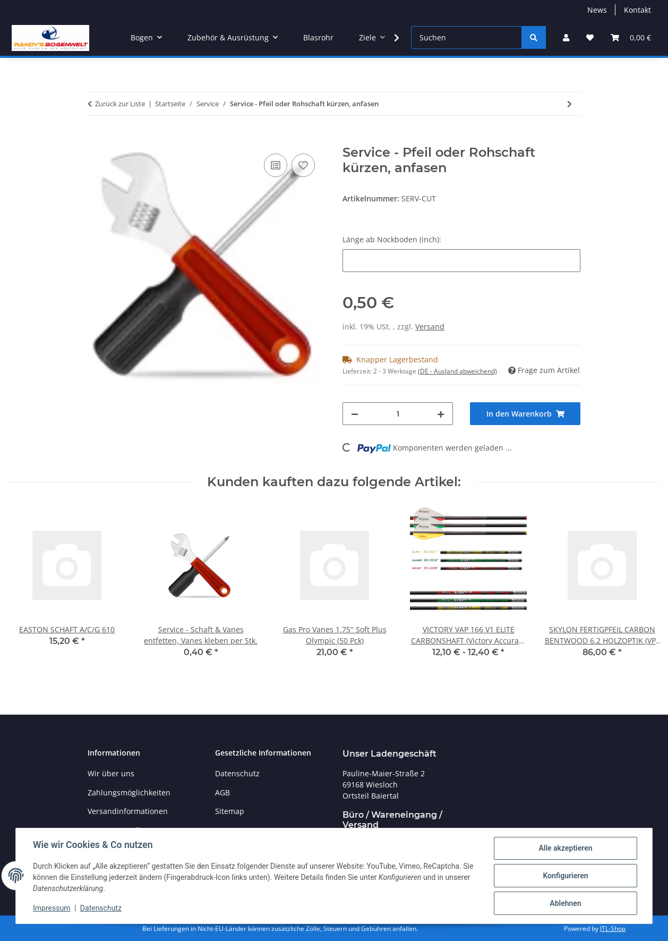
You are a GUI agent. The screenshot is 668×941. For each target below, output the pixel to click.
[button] (566, 37)
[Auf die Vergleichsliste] (275, 165)
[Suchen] (466, 37)
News (597, 10)
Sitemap (229, 811)
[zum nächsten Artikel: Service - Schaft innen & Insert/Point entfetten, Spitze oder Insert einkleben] (569, 103)
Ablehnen (565, 903)
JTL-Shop (613, 928)
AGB (222, 792)
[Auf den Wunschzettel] (303, 165)
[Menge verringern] (354, 414)
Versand (429, 326)
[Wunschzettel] (590, 37)
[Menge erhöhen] (440, 414)
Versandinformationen (128, 811)
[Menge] (398, 414)
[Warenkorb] (631, 37)
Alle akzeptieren (565, 848)
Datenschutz (101, 908)
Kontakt (637, 10)
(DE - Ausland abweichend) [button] (457, 371)
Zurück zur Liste (120, 103)
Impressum (51, 908)
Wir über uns (111, 773)
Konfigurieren (565, 875)
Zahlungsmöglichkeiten (129, 792)
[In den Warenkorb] (96, 139)
